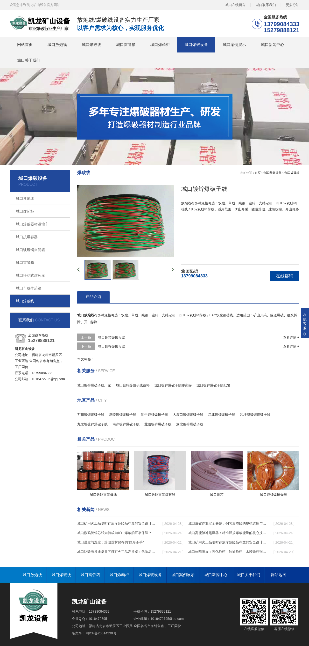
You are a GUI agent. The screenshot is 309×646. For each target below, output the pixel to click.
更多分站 (292, 5)
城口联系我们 (266, 5)
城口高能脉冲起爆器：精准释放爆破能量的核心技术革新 (227, 533)
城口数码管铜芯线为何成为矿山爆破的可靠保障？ (114, 533)
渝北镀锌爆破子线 (189, 424)
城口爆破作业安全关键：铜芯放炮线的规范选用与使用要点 (227, 523)
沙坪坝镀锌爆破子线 (255, 414)
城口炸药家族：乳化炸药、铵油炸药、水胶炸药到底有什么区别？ (227, 552)
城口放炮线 (57, 45)
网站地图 (278, 575)
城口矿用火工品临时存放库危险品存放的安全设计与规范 (116, 523)
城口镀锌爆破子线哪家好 (173, 385)
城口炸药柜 (160, 45)
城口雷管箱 (125, 45)
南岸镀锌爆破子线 (126, 424)
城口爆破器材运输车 (32, 224)
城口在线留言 (235, 5)
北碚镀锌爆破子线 (157, 424)
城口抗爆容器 (27, 237)
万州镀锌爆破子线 (90, 414)
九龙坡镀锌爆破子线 (92, 424)
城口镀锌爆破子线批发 (213, 385)
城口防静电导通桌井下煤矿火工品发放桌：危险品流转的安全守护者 (116, 552)
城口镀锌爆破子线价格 (133, 385)
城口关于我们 (28, 60)
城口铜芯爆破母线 (111, 337)
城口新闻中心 (272, 45)
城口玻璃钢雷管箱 (30, 250)
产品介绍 (93, 297)
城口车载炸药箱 (28, 288)
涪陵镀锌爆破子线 (122, 414)
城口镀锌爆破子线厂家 (94, 385)
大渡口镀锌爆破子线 (188, 414)
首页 (258, 172)
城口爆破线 (91, 45)
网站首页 (25, 45)
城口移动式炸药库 (30, 275)
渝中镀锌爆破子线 (154, 414)
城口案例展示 (234, 45)
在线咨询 (284, 276)
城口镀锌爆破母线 (111, 346)
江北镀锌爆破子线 (221, 414)
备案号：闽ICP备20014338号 (94, 633)
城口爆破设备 (196, 45)
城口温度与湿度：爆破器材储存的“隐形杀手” (110, 542)
